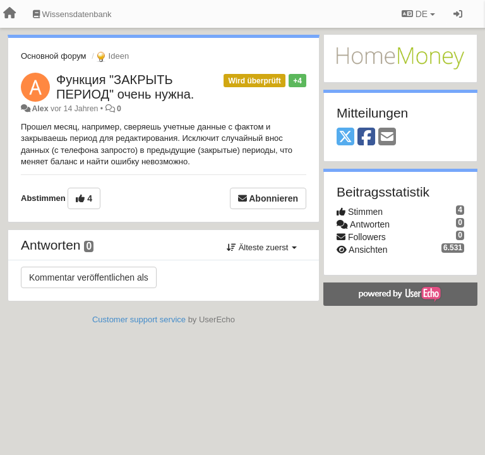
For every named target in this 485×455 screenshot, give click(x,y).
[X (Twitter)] (345, 137)
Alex (40, 108)
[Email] (387, 137)
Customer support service (139, 319)
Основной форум (54, 56)
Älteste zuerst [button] (262, 247)
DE (418, 14)
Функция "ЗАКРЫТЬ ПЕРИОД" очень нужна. (125, 87)
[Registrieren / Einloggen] (457, 14)
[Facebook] (366, 137)
